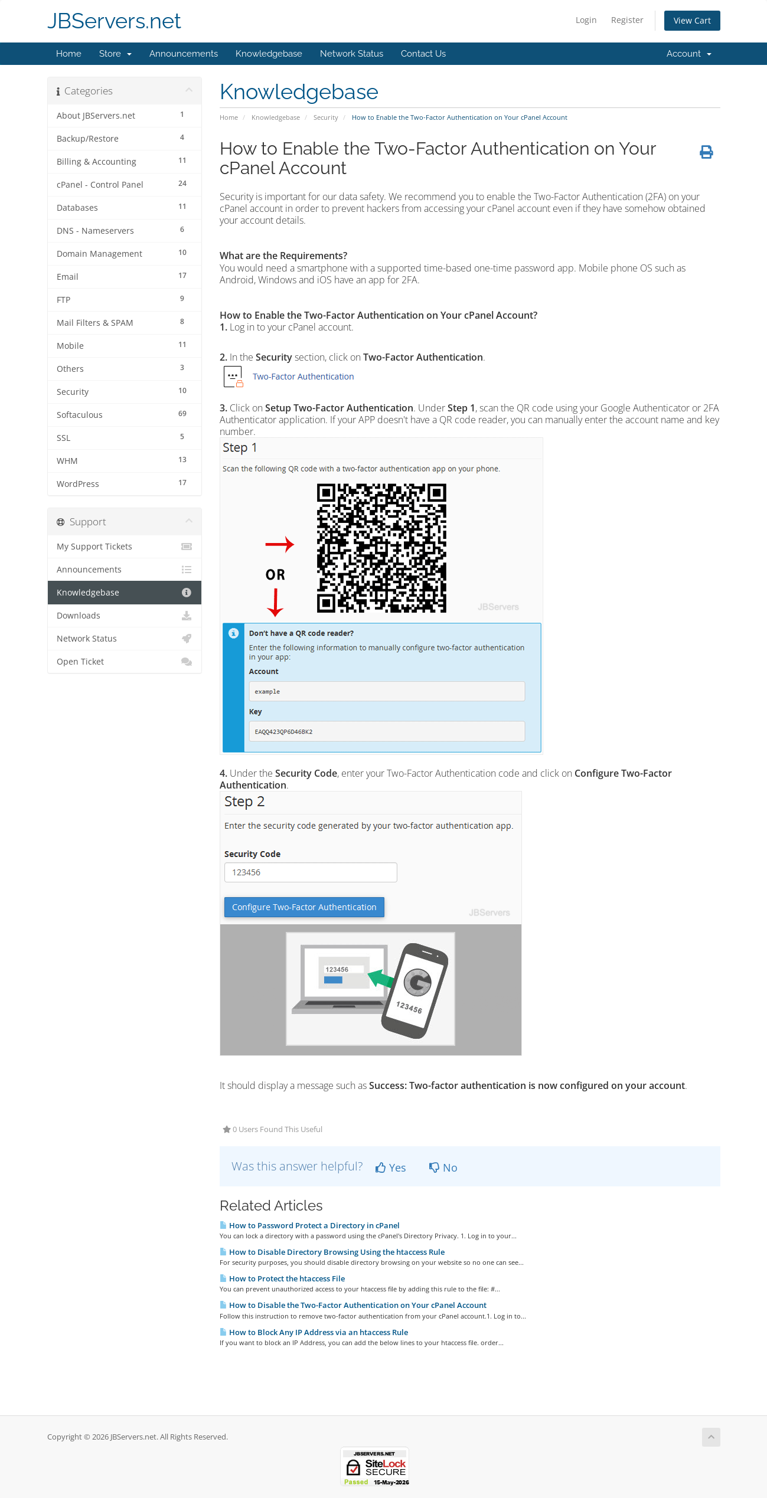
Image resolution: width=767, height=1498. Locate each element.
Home (68, 53)
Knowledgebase (269, 53)
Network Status (351, 53)
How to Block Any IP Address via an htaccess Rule (314, 1332)
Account (689, 53)
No (443, 1167)
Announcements (183, 53)
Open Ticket (125, 662)
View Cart (692, 20)
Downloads (125, 616)
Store (115, 53)
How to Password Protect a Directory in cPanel (310, 1225)
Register (627, 19)
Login (586, 19)
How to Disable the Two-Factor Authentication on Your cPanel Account (353, 1305)
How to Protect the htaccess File (282, 1278)
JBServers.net (114, 21)
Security (326, 117)
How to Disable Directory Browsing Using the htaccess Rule (332, 1252)
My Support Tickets (125, 546)
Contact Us (423, 53)
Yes (391, 1167)
